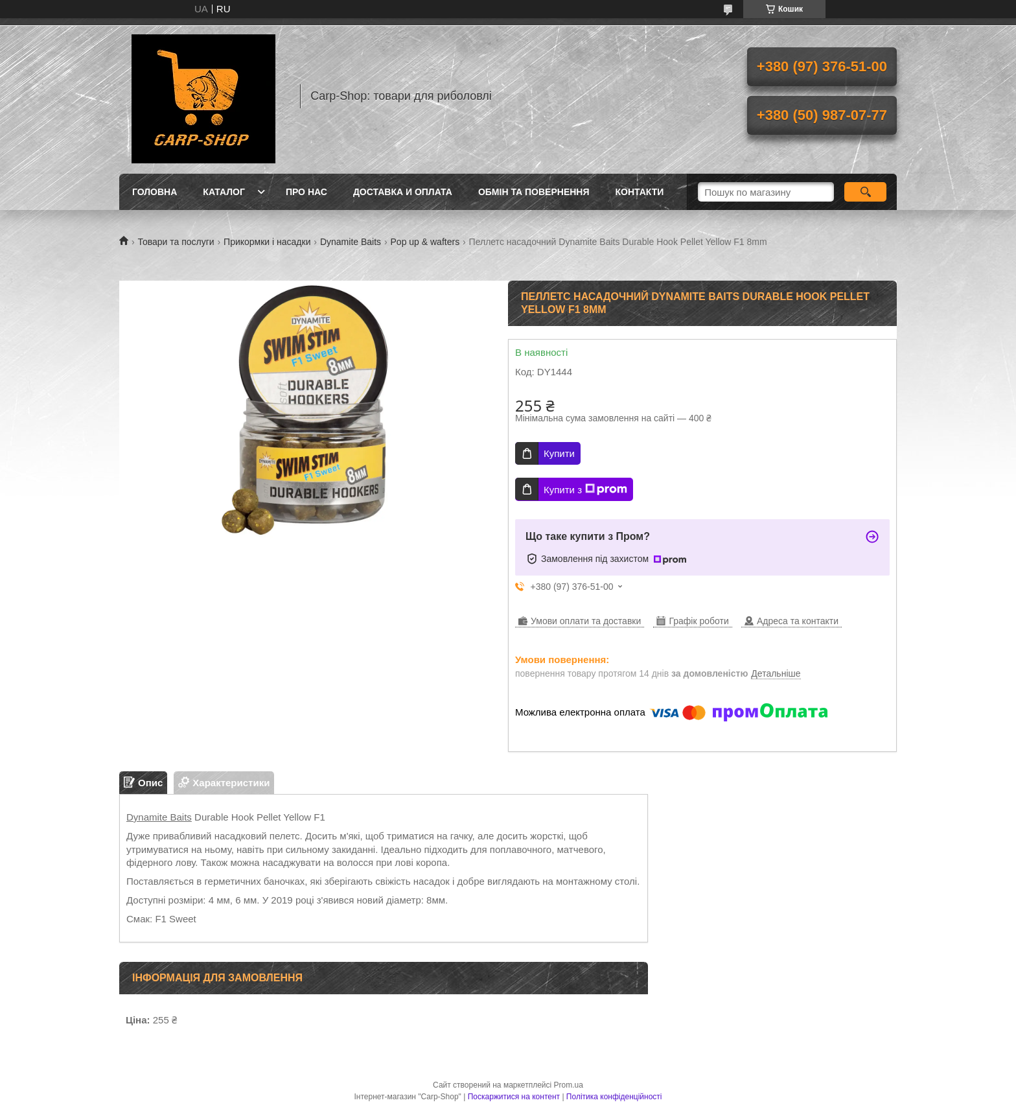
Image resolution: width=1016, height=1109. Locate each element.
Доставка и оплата (402, 192)
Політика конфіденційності (614, 1096)
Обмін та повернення (534, 192)
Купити (559, 453)
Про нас (306, 192)
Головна (154, 192)
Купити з (585, 489)
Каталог (224, 192)
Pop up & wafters (425, 242)
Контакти (640, 192)
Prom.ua (568, 1085)
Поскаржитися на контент (514, 1096)
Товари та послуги (175, 242)
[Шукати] (865, 192)
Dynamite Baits (350, 242)
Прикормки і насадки (267, 242)
